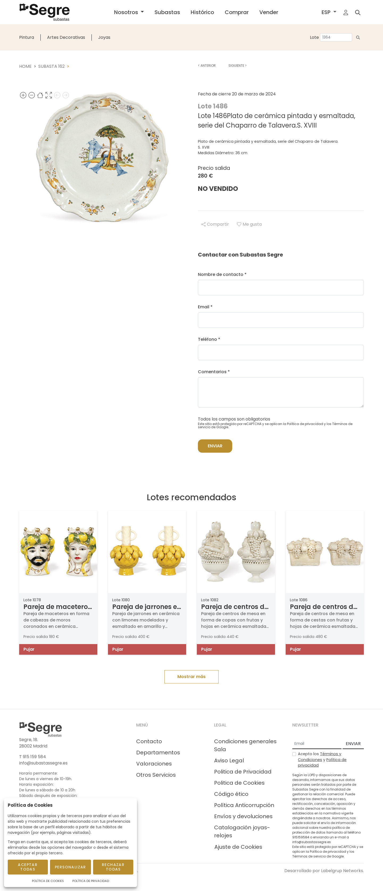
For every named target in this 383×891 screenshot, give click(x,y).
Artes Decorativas (66, 37)
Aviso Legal (229, 760)
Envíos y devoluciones (243, 816)
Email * (205, 307)
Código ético (231, 794)
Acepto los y (322, 759)
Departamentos (158, 752)
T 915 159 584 (32, 757)
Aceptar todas (28, 867)
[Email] (317, 744)
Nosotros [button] (126, 12)
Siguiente (237, 65)
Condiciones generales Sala (245, 745)
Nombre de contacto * (222, 274)
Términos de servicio (309, 856)
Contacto (149, 741)
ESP (327, 12)
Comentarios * (214, 372)
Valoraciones (154, 763)
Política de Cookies (48, 881)
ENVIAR (353, 744)
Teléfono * (209, 339)
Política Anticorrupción (244, 805)
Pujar (29, 649)
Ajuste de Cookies (238, 847)
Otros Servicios (156, 775)
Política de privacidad (305, 424)
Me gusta (249, 224)
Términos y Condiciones (319, 756)
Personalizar (70, 867)
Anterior (207, 65)
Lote (314, 37)
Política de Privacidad (90, 881)
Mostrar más (191, 677)
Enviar (215, 446)
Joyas (104, 37)
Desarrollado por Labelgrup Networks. (324, 871)
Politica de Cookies (239, 783)
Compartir (215, 224)
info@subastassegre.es (43, 763)
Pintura (26, 37)
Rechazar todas (113, 867)
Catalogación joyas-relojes (242, 831)
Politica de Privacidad (243, 771)
